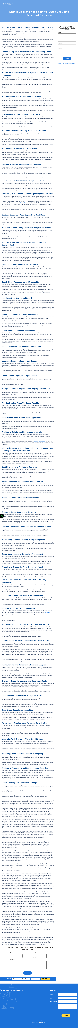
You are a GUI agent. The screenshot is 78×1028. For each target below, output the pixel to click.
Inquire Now (45, 978)
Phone (51, 998)
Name (11, 953)
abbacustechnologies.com (39, 1022)
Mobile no (38, 953)
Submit (27, 973)
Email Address (53, 1001)
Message (12, 959)
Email (24, 953)
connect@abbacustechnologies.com (66, 63)
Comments (52, 1005)
